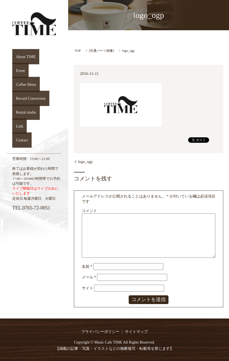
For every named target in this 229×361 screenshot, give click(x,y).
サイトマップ (136, 332)
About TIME (23, 56)
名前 (87, 267)
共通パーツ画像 (101, 51)
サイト (87, 288)
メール (89, 277)
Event (17, 70)
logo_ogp (85, 162)
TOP (78, 51)
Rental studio (23, 112)
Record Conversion (28, 98)
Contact (18, 140)
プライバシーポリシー (100, 332)
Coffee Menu (23, 84)
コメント (89, 211)
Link (16, 126)
